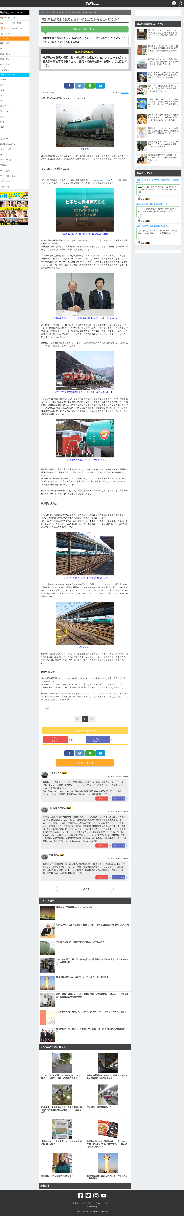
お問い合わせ (10, 178)
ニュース (11, 33)
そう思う (101, 798)
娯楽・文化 (10, 53)
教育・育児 (10, 58)
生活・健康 (10, 64)
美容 (7, 89)
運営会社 (9, 163)
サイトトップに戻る (16, 12)
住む (7, 94)
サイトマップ (10, 157)
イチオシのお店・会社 (16, 28)
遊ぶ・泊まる (10, 110)
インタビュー (10, 69)
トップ (42, 12)
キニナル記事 (12, 18)
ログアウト (10, 184)
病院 (7, 115)
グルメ (8, 48)
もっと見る (84, 889)
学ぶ (7, 99)
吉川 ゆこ (125, 93)
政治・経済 (10, 43)
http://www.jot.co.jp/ (100, 180)
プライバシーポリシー (14, 173)
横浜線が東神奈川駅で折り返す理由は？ (151, 204)
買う (7, 83)
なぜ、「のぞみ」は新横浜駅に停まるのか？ (153, 226)
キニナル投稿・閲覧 (15, 23)
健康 (7, 125)
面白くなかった (98, 739)
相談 (7, 120)
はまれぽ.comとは (12, 142)
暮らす (8, 104)
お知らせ (9, 136)
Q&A (7, 152)
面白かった (55, 739)
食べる (8, 78)
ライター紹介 (10, 147)
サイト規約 (10, 168)
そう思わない (118, 798)
